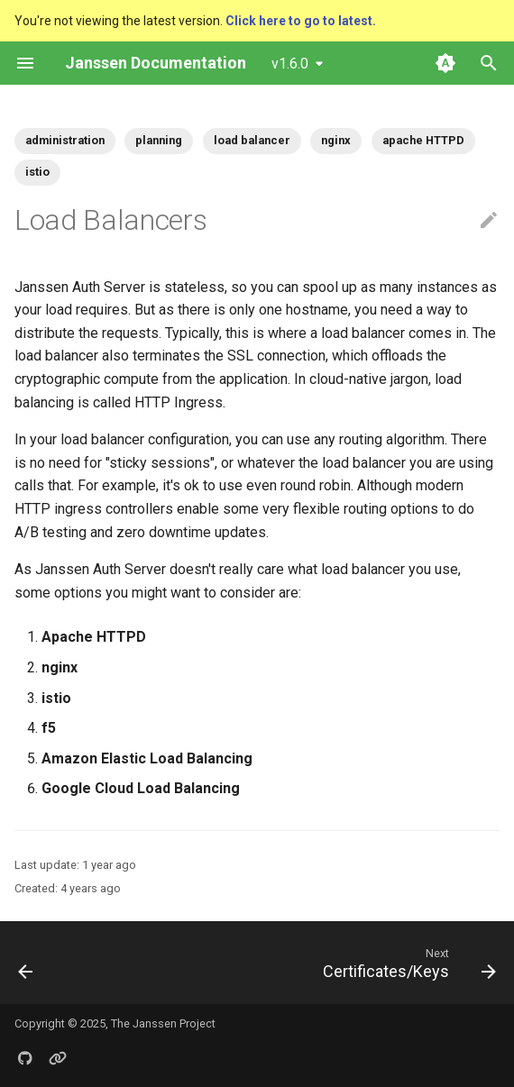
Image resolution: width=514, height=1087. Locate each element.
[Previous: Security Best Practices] (27, 962)
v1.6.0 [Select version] (289, 63)
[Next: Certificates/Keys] (406, 962)
